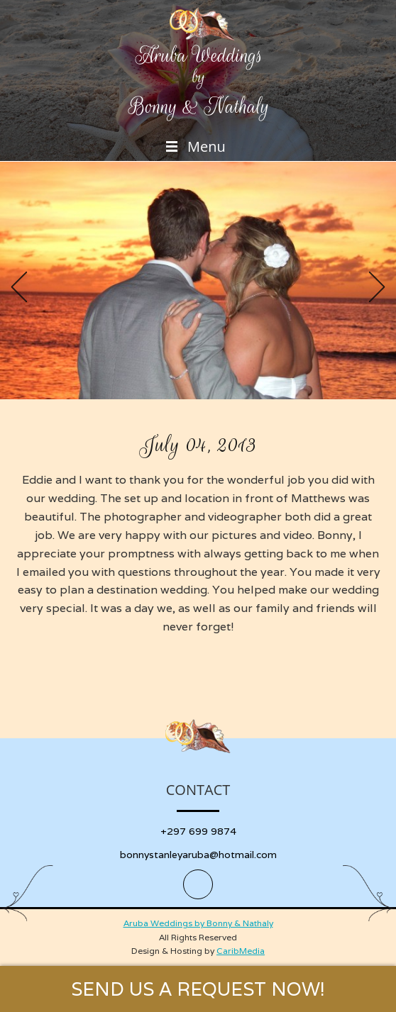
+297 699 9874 (198, 831)
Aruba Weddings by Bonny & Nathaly (198, 923)
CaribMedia (240, 950)
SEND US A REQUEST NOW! (198, 989)
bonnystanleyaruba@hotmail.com (198, 854)
